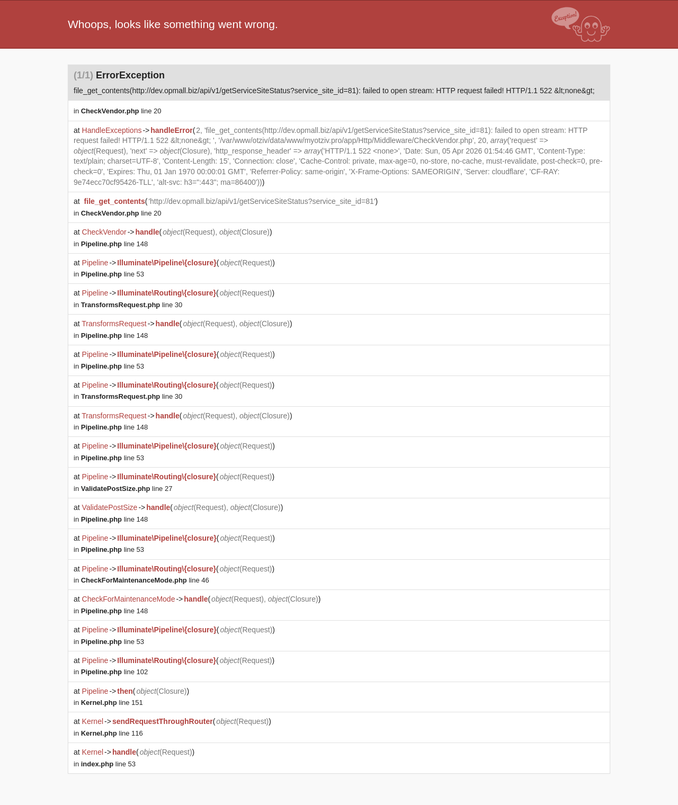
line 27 (127, 489)
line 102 (114, 672)
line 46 (145, 580)
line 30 (131, 305)
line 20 (121, 111)
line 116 (112, 733)
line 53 (112, 274)
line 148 (114, 244)
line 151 (112, 702)
